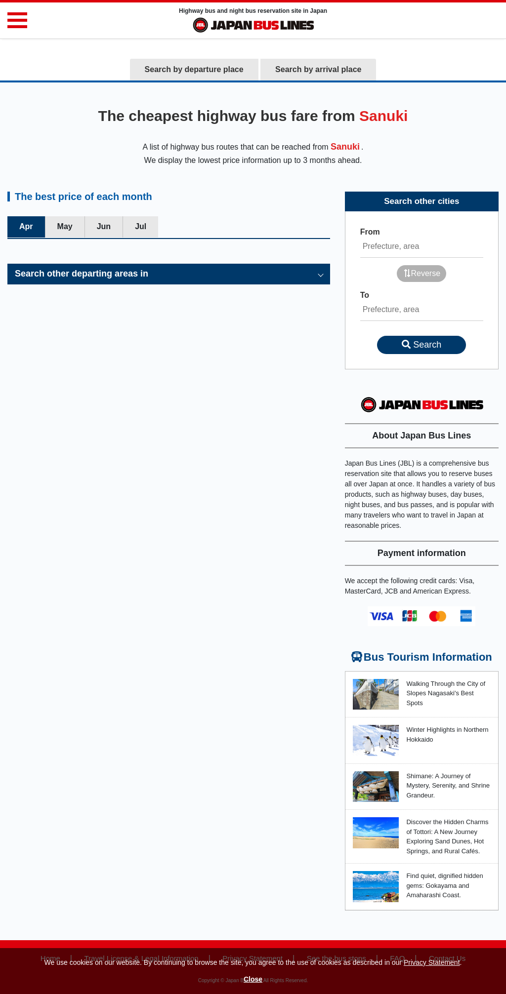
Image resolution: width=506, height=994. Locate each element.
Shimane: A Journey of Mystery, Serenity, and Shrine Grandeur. (448, 785)
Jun (104, 226)
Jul (140, 226)
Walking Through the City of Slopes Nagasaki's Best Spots (445, 693)
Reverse (422, 273)
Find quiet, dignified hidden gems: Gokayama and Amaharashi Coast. (444, 885)
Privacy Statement (432, 962)
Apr (26, 226)
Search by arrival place (318, 69)
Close (253, 979)
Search (421, 345)
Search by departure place (194, 69)
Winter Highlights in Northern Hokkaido (447, 734)
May (65, 226)
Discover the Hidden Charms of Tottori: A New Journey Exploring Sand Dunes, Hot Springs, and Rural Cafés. (447, 836)
